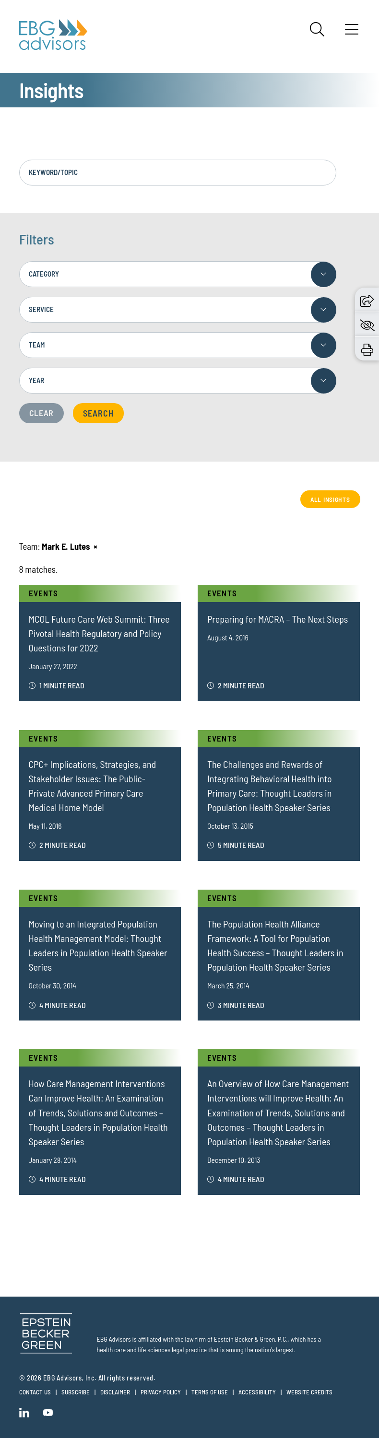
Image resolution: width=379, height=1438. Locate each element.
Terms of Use (209, 1392)
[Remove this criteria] (95, 546)
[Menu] (351, 32)
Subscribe (75, 1392)
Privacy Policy (161, 1392)
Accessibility (257, 1392)
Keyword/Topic (53, 172)
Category (44, 273)
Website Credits (309, 1392)
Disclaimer (115, 1392)
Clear (41, 413)
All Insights (330, 499)
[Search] (317, 29)
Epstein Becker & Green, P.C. (251, 1339)
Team (37, 344)
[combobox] (177, 274)
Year (36, 380)
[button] (367, 299)
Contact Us (35, 1392)
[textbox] (177, 274)
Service (41, 309)
